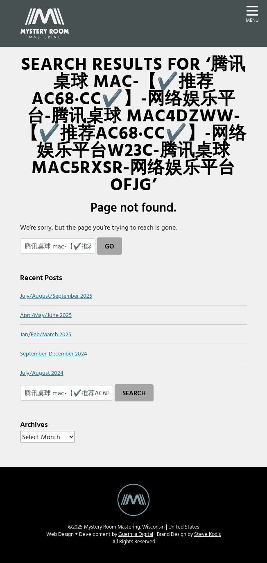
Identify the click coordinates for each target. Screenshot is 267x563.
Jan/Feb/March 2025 (45, 334)
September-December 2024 (53, 353)
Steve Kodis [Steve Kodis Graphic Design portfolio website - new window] (207, 534)
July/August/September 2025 (56, 295)
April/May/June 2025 (46, 314)
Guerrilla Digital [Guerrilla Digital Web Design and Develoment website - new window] (135, 534)
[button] (252, 13)
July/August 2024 (41, 372)
